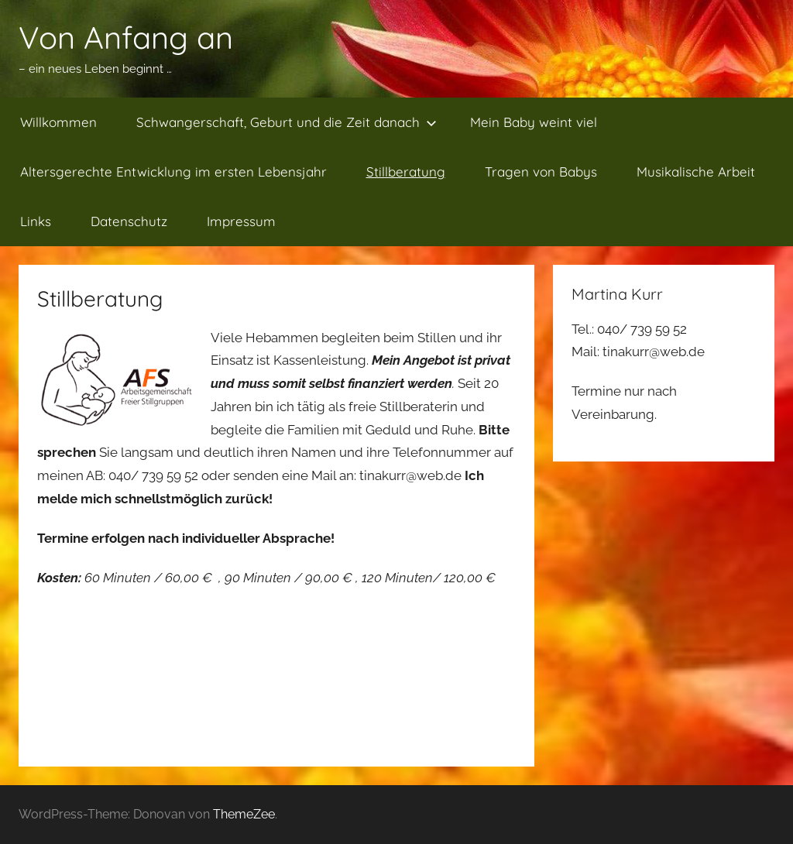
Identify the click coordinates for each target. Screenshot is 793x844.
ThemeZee (244, 814)
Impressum (241, 221)
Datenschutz (129, 221)
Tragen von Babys (541, 171)
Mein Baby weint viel (533, 122)
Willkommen (58, 122)
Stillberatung (405, 171)
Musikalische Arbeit (696, 171)
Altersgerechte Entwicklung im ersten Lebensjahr (173, 171)
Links (35, 221)
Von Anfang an (126, 37)
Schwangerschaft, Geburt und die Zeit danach (286, 122)
